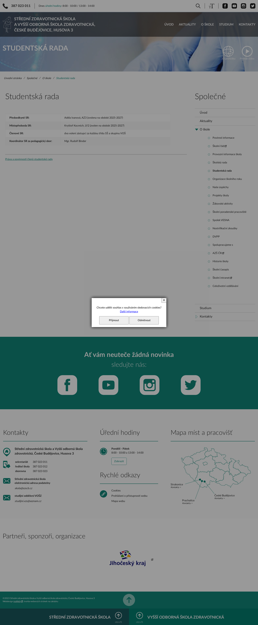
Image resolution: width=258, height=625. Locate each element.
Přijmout (114, 320)
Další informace (129, 311)
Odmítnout (144, 320)
